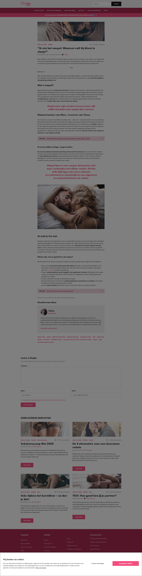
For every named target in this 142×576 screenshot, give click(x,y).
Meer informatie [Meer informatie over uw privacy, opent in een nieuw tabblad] (41, 568)
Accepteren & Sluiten (125, 563)
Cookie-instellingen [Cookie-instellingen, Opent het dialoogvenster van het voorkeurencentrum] (97, 563)
